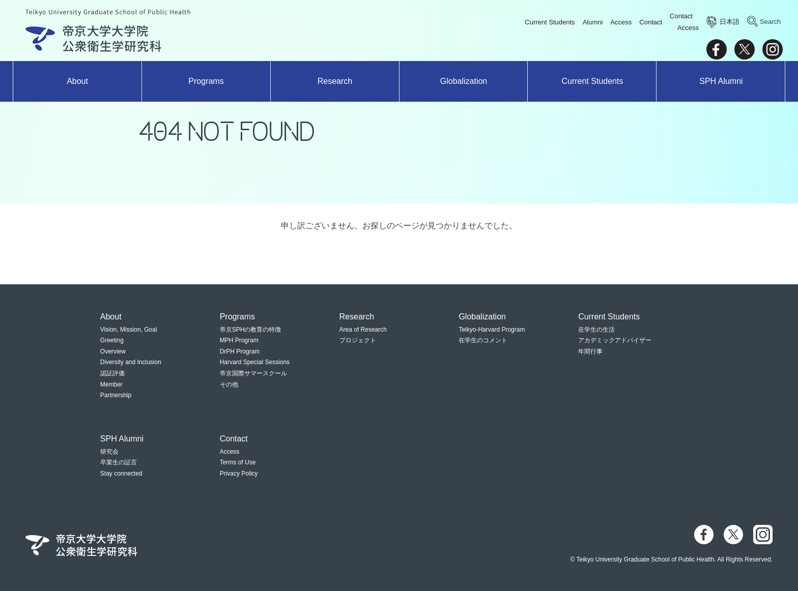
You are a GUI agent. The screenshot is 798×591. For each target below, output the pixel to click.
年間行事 (590, 351)
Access (621, 22)
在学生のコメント (483, 340)
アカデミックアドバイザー (614, 340)
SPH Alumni (721, 81)
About (77, 81)
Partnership (115, 395)
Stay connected (121, 473)
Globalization (464, 81)
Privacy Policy (239, 473)
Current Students (550, 22)
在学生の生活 (596, 329)
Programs (205, 81)
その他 (229, 384)
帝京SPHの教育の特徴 (250, 329)
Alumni (593, 22)
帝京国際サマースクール (253, 373)
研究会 (109, 451)
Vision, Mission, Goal (128, 329)
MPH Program (239, 340)
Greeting (112, 340)
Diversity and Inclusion (130, 362)
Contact (650, 22)
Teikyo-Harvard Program (492, 329)
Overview (113, 351)
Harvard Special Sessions (255, 362)
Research (335, 81)
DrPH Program (240, 351)
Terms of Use (238, 462)
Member (111, 384)
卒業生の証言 (118, 462)
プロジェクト (357, 340)
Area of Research (363, 329)
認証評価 (112, 373)
